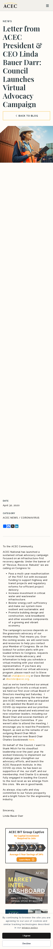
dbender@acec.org (17, 679)
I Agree (26, 935)
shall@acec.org (21, 675)
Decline (26, 943)
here (31, 739)
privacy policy (30, 927)
